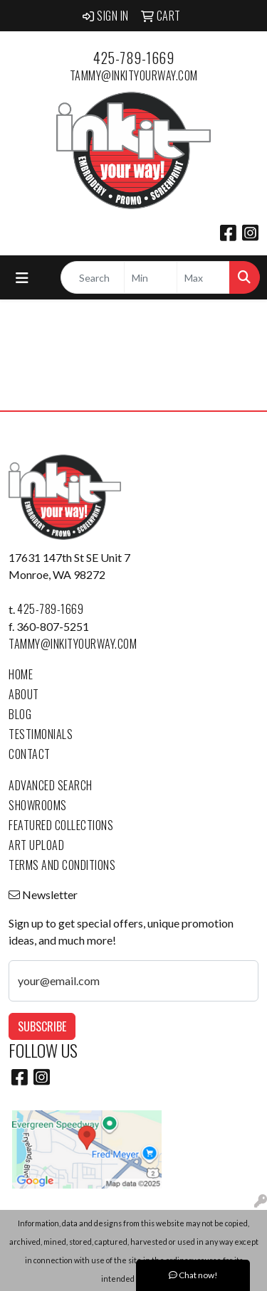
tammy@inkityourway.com (134, 75)
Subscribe (42, 1026)
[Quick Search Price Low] (150, 277)
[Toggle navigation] (22, 277)
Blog (20, 714)
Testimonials (41, 734)
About (24, 694)
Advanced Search (51, 785)
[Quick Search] (93, 277)
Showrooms (38, 805)
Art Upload (36, 845)
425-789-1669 (133, 57)
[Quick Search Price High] (203, 277)
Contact (30, 754)
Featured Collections (61, 825)
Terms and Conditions (62, 864)
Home (21, 674)
